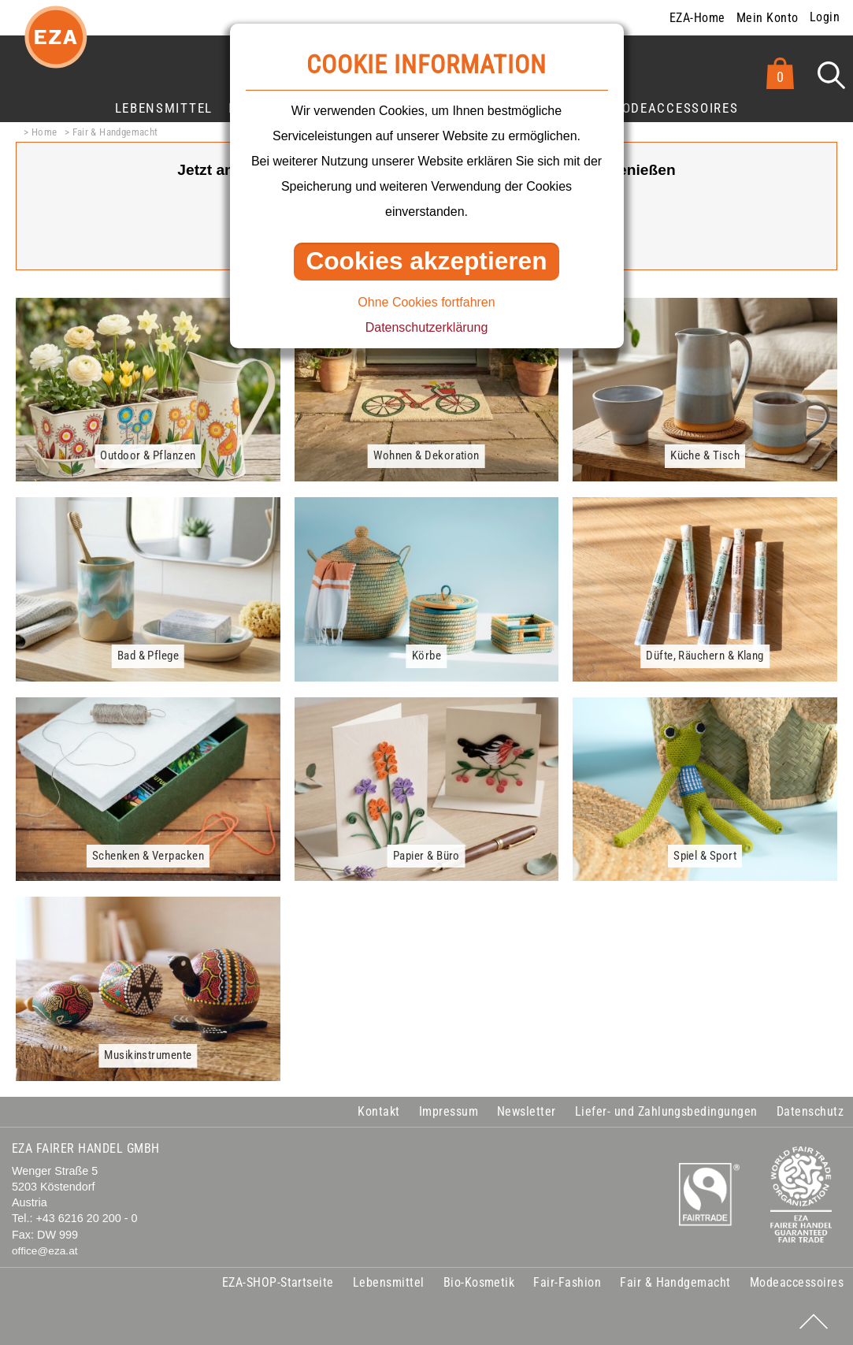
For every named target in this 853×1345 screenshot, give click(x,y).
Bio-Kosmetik (479, 1282)
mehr (127, 306)
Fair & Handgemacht (115, 132)
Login (825, 16)
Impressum (448, 1111)
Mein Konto (767, 17)
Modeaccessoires (674, 108)
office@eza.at (45, 1251)
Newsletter (526, 1111)
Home (44, 132)
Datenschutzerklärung (426, 327)
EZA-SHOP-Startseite (278, 1282)
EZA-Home (697, 17)
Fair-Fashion (567, 1282)
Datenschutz (810, 1111)
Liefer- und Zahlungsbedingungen (666, 1111)
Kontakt (378, 1111)
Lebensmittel (164, 108)
